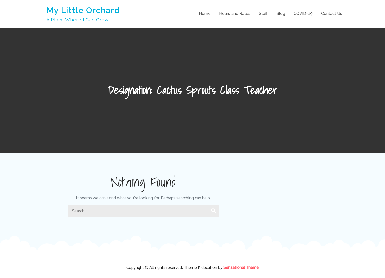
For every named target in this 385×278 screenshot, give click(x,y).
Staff (263, 13)
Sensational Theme (241, 267)
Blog (280, 13)
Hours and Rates (234, 13)
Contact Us (331, 13)
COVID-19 (303, 13)
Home (205, 13)
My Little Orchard (83, 10)
